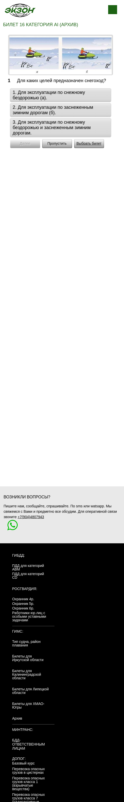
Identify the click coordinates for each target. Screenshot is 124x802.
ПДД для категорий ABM (28, 567)
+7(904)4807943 (31, 517)
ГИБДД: (18, 555)
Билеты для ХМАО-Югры (28, 705)
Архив (17, 718)
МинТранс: (22, 730)
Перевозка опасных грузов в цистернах (28, 771)
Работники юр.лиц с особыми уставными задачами (29, 616)
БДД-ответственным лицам (28, 744)
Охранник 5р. (23, 604)
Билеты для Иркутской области (28, 658)
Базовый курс (23, 763)
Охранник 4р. (23, 599)
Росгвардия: (24, 589)
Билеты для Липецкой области (30, 691)
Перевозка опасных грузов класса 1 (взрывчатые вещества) (28, 783)
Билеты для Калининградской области (26, 674)
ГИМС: (17, 631)
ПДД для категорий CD (28, 575)
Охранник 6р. (23, 608)
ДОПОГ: (19, 759)
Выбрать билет (89, 143)
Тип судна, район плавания (26, 643)
